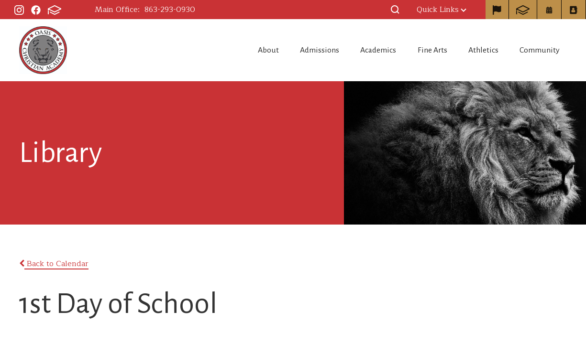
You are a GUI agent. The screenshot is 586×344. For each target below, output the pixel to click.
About (216, 50)
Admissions (278, 50)
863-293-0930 (169, 9)
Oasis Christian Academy (43, 50)
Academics (347, 50)
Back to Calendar (53, 264)
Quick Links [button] (441, 9)
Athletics (472, 50)
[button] (395, 9)
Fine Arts (411, 50)
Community (539, 50)
